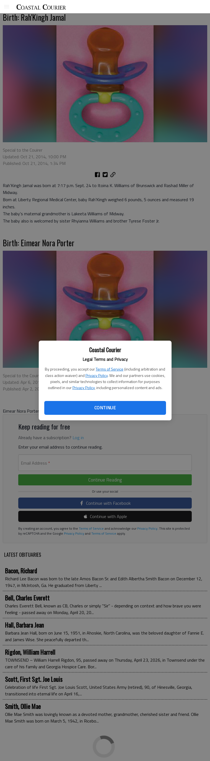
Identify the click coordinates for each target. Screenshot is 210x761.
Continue (105, 407)
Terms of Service (109, 369)
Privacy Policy (96, 375)
